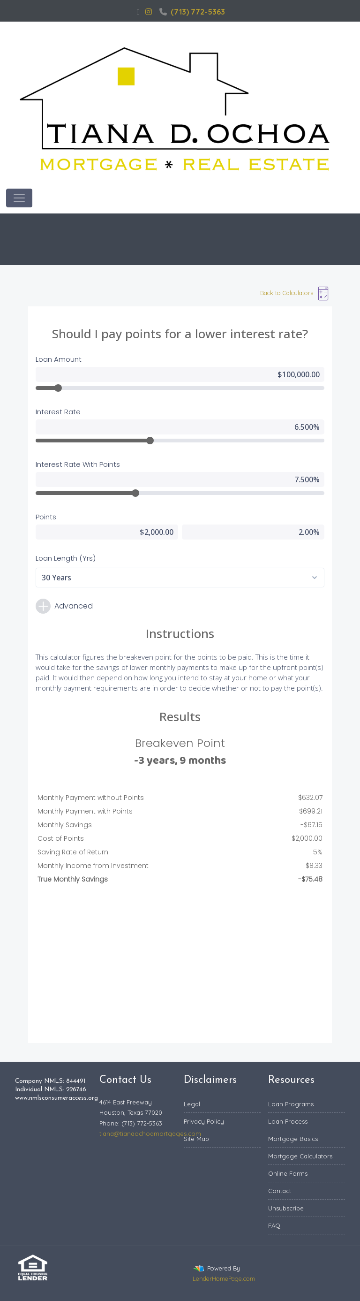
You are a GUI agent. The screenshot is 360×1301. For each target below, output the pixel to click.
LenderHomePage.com (224, 1278)
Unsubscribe (286, 1208)
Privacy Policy (204, 1121)
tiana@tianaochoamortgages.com (150, 1133)
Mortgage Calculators (300, 1156)
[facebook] (138, 11)
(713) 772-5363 (192, 11)
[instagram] (148, 11)
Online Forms (288, 1173)
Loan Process (288, 1121)
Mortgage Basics (293, 1138)
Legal (192, 1104)
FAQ (274, 1225)
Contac (278, 1190)
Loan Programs (291, 1104)
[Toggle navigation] (19, 198)
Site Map (196, 1138)
